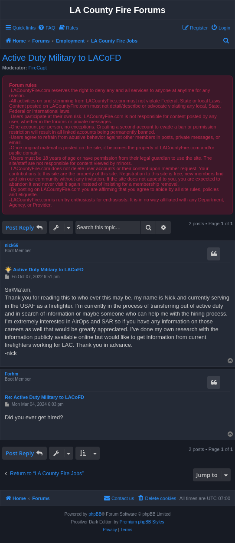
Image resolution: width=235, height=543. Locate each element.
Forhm (11, 374)
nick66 (11, 245)
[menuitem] (46, 28)
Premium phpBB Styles (142, 522)
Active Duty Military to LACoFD (61, 58)
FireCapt (38, 67)
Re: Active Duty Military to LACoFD (44, 397)
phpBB (94, 514)
